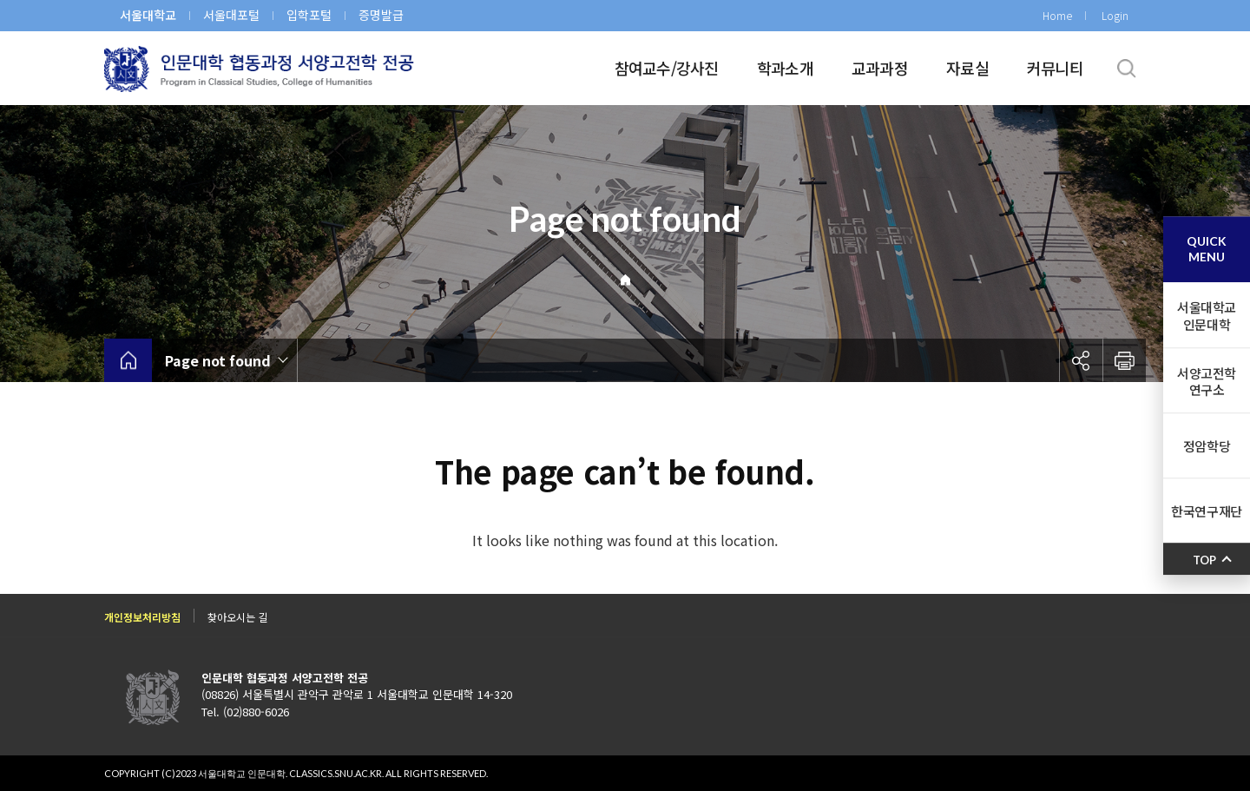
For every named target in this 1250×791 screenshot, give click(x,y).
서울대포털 (231, 14)
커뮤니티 (1055, 67)
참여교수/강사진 (667, 67)
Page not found (218, 360)
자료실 (967, 67)
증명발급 (381, 14)
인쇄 (1124, 360)
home (128, 360)
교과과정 (880, 67)
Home (1057, 15)
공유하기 (1080, 360)
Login (1115, 15)
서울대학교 (148, 14)
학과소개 (785, 67)
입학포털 (309, 14)
